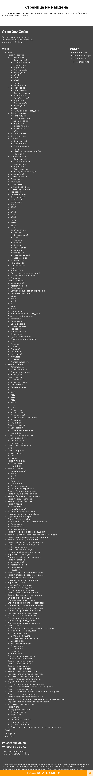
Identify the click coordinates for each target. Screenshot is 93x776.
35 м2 (13, 207)
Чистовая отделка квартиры (22, 615)
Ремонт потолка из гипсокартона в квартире (30, 686)
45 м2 (13, 217)
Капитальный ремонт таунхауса (24, 552)
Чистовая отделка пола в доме (23, 676)
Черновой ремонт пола (19, 669)
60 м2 (13, 225)
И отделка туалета (20, 362)
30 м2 (16, 75)
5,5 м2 (13, 390)
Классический (20, 235)
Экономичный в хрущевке (24, 631)
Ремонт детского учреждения (23, 539)
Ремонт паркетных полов (20, 661)
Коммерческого (19, 547)
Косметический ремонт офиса (23, 514)
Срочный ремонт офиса (20, 519)
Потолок (15, 344)
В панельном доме (20, 189)
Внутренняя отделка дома (21, 590)
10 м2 (13, 298)
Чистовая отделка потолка (21, 704)
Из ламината (17, 646)
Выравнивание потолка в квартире (26, 684)
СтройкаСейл (13, 3)
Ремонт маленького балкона (22, 494)
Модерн (17, 250)
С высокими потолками (23, 275)
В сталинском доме (21, 187)
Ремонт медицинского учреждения (26, 532)
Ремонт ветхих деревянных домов (25, 572)
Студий (14, 138)
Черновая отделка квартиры (22, 613)
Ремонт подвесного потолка (22, 694)
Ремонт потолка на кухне (20, 689)
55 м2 (13, 222)
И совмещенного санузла (23, 339)
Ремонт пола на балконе (20, 501)
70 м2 (13, 227)
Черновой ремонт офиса (20, 516)
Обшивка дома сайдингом (21, 598)
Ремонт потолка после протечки (24, 679)
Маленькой (16, 352)
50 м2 (13, 220)
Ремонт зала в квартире (20, 445)
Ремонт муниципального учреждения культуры (32, 534)
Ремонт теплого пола (18, 666)
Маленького (17, 453)
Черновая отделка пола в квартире (25, 674)
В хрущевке (19, 72)
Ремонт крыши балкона (20, 499)
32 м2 (16, 78)
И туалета (15, 357)
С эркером (16, 420)
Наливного (16, 653)
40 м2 (16, 83)
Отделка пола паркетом (20, 659)
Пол (13, 341)
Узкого (14, 458)
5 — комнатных (18, 136)
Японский (18, 253)
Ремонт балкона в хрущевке (22, 491)
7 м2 (13, 395)
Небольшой (17, 311)
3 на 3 (13, 296)
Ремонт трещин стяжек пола (22, 671)
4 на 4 (13, 306)
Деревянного (17, 641)
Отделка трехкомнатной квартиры (25, 608)
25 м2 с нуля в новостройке (27, 151)
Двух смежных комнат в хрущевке (28, 291)
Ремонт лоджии (16, 504)
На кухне (15, 651)
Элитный (15, 182)
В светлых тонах (18, 260)
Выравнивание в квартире (24, 638)
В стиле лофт (20, 85)
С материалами (21, 169)
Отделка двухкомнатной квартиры (25, 605)
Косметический (21, 62)
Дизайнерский (21, 98)
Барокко (17, 243)
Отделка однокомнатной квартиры (26, 603)
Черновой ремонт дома (20, 585)
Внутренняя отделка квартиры (23, 618)
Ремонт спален (15, 468)
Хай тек (17, 232)
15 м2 (13, 303)
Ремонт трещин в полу (19, 664)
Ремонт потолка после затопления (25, 696)
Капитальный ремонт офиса (22, 511)
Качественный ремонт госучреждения (27, 521)
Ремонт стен (14, 707)
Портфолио (10, 733)
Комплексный (18, 197)
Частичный (16, 199)
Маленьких (19, 154)
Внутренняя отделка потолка (22, 681)
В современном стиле (22, 430)
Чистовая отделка (20, 724)
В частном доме (19, 633)
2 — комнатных (18, 88)
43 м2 (13, 212)
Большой (15, 349)
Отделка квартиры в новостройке (25, 610)
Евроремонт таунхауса (19, 555)
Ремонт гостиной (16, 425)
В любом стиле (18, 230)
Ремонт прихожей (17, 461)
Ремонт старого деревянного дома (25, 575)
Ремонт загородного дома (21, 549)
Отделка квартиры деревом (22, 621)
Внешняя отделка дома (20, 587)
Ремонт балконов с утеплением (24, 496)
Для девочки (17, 440)
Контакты (9, 736)
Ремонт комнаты (16, 281)
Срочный (15, 268)
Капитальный (20, 60)
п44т (15, 108)
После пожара (18, 265)
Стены (14, 347)
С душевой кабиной (21, 336)
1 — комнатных (18, 57)
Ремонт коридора (17, 450)
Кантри (17, 245)
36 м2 (16, 80)
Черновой (18, 67)
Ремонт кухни (15, 377)
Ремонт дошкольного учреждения (25, 542)
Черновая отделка (20, 722)
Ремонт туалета (15, 364)
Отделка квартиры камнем (21, 656)
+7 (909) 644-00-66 (14, 6)
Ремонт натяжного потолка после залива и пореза (33, 691)
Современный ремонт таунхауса (24, 557)
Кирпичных (17, 714)
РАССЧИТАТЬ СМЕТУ (43, 773)
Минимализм (20, 248)
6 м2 (13, 392)
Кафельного (17, 648)
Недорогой (16, 354)
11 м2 (13, 405)
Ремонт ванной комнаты (20, 316)
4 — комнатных (18, 133)
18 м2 (13, 204)
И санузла (15, 359)
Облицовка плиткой (21, 719)
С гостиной (16, 484)
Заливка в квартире (21, 643)
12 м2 (13, 301)
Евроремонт (19, 65)
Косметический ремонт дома (23, 580)
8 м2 (13, 397)
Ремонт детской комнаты (21, 435)
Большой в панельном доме (25, 313)
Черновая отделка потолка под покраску (28, 702)
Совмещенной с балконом (24, 418)
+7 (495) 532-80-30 (14, 743)
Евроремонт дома (17, 582)
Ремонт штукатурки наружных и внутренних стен (36, 727)
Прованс (17, 240)
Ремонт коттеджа (16, 560)
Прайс (8, 730)
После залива (17, 263)
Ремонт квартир (16, 55)
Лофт (16, 237)
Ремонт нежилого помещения (23, 544)
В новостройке (21, 70)
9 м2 (13, 400)
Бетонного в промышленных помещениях (32, 628)
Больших (15, 278)
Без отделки (17, 202)
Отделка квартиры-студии (21, 600)
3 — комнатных (18, 113)
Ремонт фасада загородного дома (25, 595)
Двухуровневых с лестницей (25, 273)
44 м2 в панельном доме (26, 111)
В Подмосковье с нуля (24, 172)
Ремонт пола (14, 626)
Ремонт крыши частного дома (23, 593)
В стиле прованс (19, 486)
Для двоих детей (19, 438)
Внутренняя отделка (21, 293)
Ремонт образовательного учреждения (28, 537)
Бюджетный (17, 270)
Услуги (8, 52)
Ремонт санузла (81, 62)
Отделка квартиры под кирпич (24, 623)
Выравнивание (18, 712)
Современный (20, 258)
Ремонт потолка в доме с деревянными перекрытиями (36, 699)
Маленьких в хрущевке (22, 489)
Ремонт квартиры (82, 55)
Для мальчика (18, 443)
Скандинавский (21, 255)
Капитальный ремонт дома (21, 577)
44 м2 (13, 215)
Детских (15, 481)
